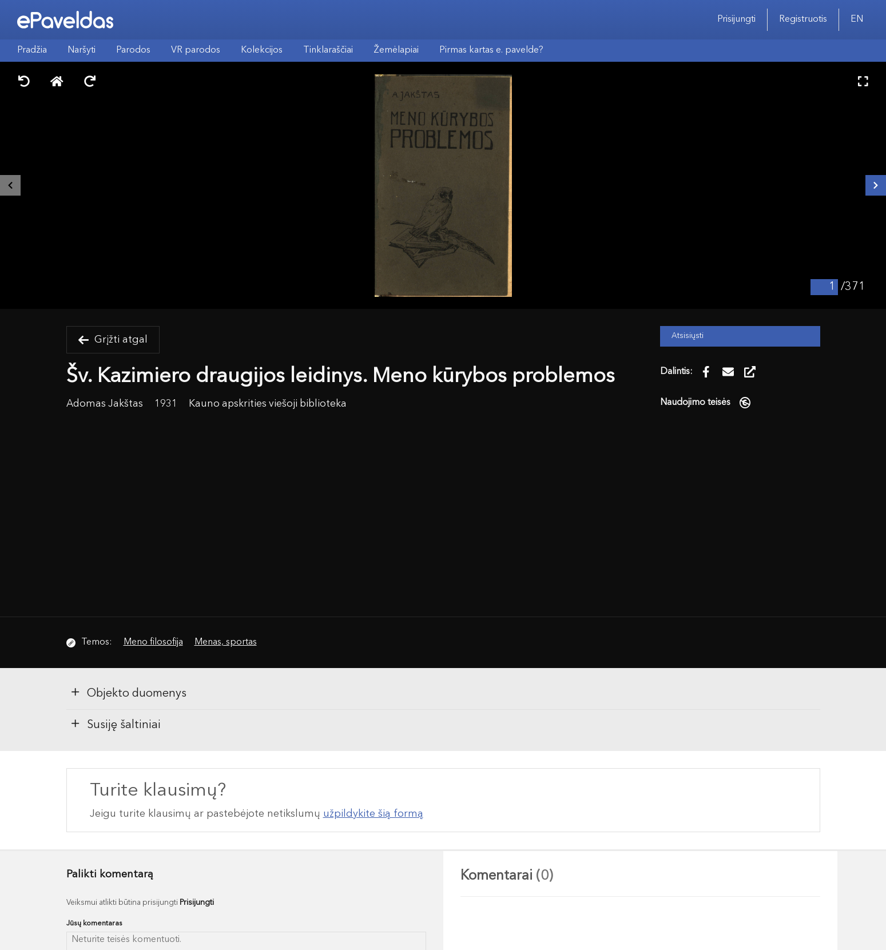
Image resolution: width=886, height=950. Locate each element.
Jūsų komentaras (94, 923)
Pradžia (32, 50)
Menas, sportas (225, 642)
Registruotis (803, 19)
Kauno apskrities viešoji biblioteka (268, 404)
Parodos (133, 50)
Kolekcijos (262, 50)
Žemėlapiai (396, 50)
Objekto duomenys (128, 692)
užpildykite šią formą (373, 814)
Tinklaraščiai (328, 50)
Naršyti (81, 50)
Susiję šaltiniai (115, 724)
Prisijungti (736, 19)
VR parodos (195, 50)
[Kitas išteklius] (875, 185)
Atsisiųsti (688, 336)
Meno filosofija (153, 642)
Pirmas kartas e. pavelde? (491, 50)
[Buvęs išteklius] (10, 185)
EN (857, 19)
